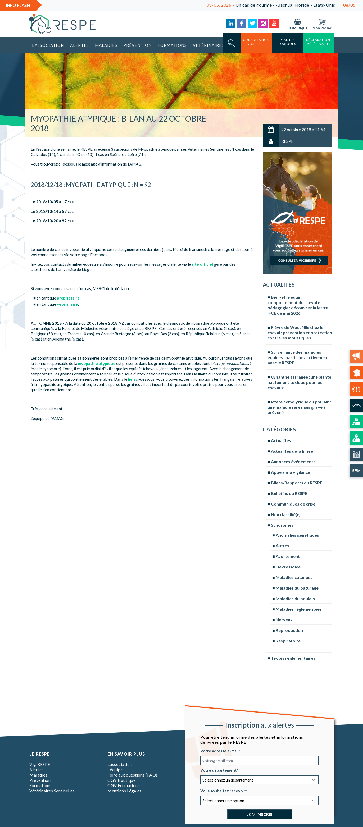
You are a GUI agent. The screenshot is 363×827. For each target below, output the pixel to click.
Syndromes (282, 524)
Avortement (288, 556)
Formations (172, 45)
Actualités (281, 440)
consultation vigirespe (256, 42)
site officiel (202, 264)
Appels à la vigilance (290, 472)
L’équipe (115, 769)
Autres (282, 545)
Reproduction (289, 630)
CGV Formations (123, 785)
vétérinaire (67, 304)
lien (131, 379)
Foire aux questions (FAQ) (132, 774)
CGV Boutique (121, 780)
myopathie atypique (96, 363)
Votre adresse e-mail (219, 750)
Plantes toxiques (287, 42)
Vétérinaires (208, 45)
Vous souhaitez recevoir (222, 790)
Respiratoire (288, 640)
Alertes (79, 45)
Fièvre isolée (288, 566)
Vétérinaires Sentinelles (52, 790)
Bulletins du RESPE (289, 493)
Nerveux (284, 619)
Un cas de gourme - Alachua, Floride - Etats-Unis (280, 4)
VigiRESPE (39, 764)
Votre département (218, 770)
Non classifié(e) (286, 514)
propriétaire (68, 298)
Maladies (106, 45)
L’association (48, 45)
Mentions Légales (124, 790)
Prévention (137, 45)
